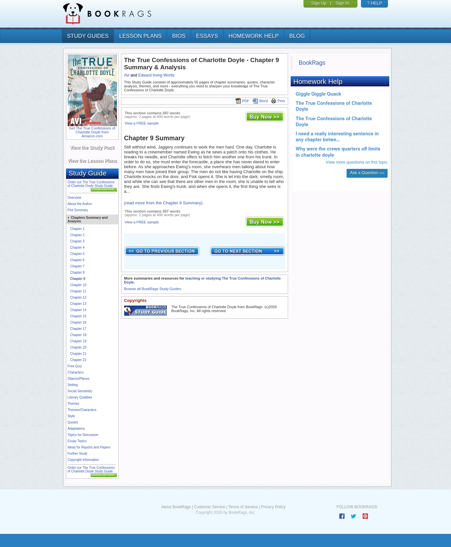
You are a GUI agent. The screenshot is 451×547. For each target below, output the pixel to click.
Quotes (73, 422)
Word (260, 101)
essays (207, 36)
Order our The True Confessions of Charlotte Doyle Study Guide (91, 184)
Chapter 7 (77, 266)
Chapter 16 (78, 322)
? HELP (374, 3)
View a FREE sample (142, 123)
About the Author (80, 204)
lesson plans (140, 36)
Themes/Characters (82, 410)
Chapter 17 (78, 328)
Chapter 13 (78, 304)
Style (71, 416)
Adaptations (76, 428)
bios (179, 36)
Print (278, 101)
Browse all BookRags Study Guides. (153, 289)
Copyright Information (83, 460)
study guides (88, 36)
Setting (73, 385)
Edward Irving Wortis (156, 75)
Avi (126, 75)
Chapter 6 (77, 260)
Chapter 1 (77, 229)
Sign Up (318, 3)
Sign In (342, 3)
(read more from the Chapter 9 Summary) (163, 202)
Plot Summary (78, 210)
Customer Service (209, 507)
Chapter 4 (77, 247)
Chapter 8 (77, 272)
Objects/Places (79, 378)
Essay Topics (77, 441)
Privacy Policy (273, 507)
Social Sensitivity (80, 391)
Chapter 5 (77, 254)
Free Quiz (75, 366)
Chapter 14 (78, 310)
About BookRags (176, 507)
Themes (73, 403)
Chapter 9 (77, 279)
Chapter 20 (78, 347)
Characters (76, 372)
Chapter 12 (78, 297)
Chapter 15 (78, 316)
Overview (74, 197)
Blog (297, 36)
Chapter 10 (78, 285)
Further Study (78, 453)
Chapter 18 (78, 335)
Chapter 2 (77, 235)
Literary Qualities (80, 397)
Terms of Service (243, 507)
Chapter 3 (77, 241)
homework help (254, 36)
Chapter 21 (78, 353)
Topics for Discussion (83, 435)
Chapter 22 (78, 360)
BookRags (312, 62)
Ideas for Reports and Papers (89, 447)
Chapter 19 (78, 341)
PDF (242, 101)
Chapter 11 (78, 291)
